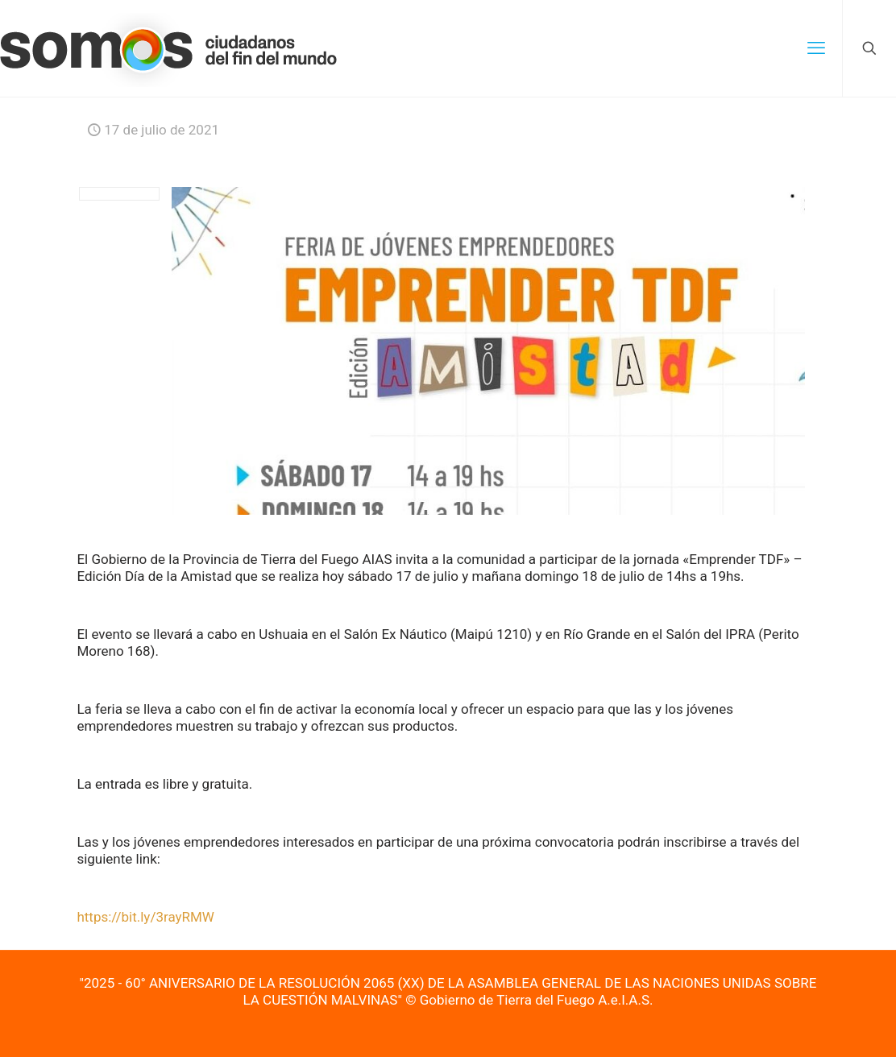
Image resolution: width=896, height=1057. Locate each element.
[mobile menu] (816, 48)
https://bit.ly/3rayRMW (145, 917)
